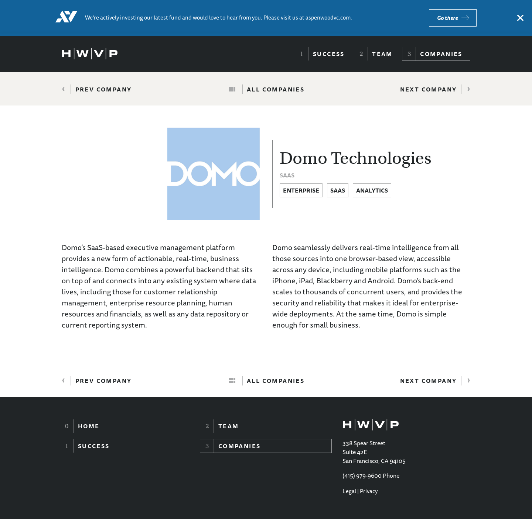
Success (329, 54)
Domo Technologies (356, 158)
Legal (349, 491)
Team (382, 54)
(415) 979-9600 (362, 475)
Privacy (369, 491)
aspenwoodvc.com (328, 17)
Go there (447, 18)
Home (89, 426)
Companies (441, 54)
